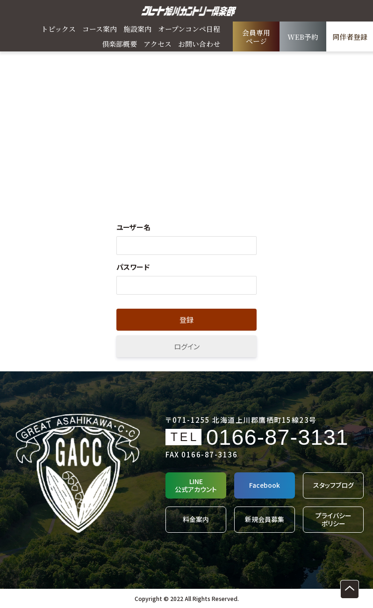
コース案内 (99, 29)
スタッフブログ (333, 485)
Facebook (264, 485)
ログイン (187, 346)
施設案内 (137, 29)
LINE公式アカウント (196, 485)
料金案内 (196, 519)
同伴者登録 (349, 37)
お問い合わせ (199, 44)
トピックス (58, 29)
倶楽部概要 (119, 44)
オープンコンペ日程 (189, 29)
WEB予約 (302, 37)
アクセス (157, 44)
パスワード (133, 267)
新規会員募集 (264, 519)
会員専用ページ (256, 37)
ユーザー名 (133, 227)
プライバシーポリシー (333, 519)
